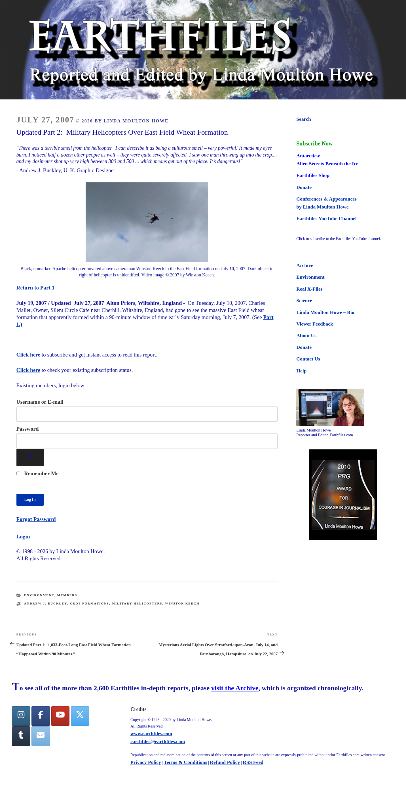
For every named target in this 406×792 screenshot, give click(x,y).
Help (301, 371)
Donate (304, 187)
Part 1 (47, 288)
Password (27, 429)
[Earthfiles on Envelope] (40, 736)
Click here (28, 355)
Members (67, 595)
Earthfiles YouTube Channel (326, 218)
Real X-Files (309, 289)
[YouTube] (60, 716)
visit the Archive (234, 688)
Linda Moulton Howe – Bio (325, 312)
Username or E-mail (40, 402)
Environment (39, 595)
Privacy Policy (145, 762)
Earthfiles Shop (312, 175)
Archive (304, 265)
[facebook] (40, 716)
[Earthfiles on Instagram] (21, 716)
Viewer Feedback (314, 324)
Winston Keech (182, 603)
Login (23, 536)
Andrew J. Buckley (45, 603)
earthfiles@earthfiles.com (157, 741)
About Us (306, 335)
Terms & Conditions (185, 762)
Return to (28, 288)
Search (303, 119)
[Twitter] (80, 716)
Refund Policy (225, 762)
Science (304, 300)
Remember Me (37, 473)
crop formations (89, 603)
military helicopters (137, 603)
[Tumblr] (21, 736)
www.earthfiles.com (151, 733)
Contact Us (308, 359)
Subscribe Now (314, 143)
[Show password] (30, 457)
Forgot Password (36, 519)
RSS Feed (253, 762)
